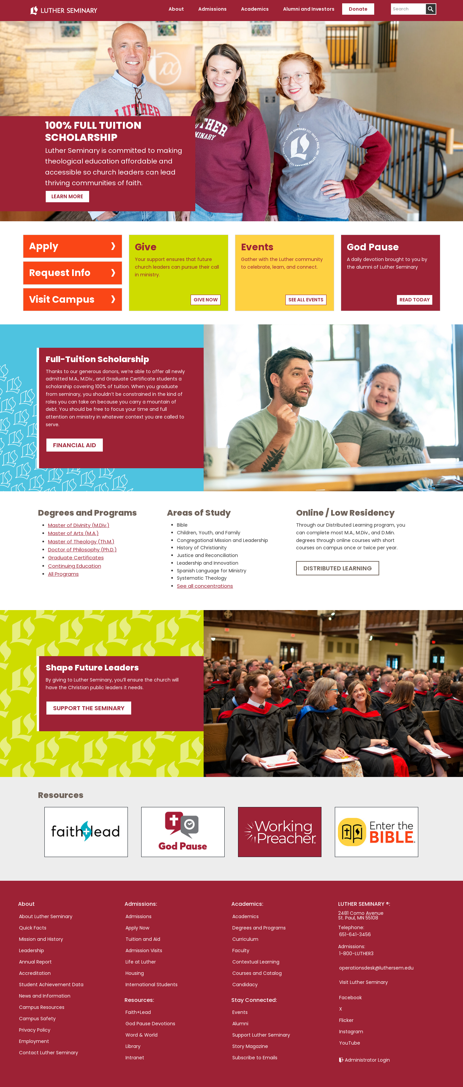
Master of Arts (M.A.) (72, 530)
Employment (34, 1038)
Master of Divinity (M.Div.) (77, 522)
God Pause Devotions (150, 1020)
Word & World (142, 1032)
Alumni (240, 1020)
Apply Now (137, 924)
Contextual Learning (255, 959)
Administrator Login (367, 1057)
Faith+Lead (138, 1009)
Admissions (139, 913)
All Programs (62, 570)
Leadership (31, 947)
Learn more (78, 192)
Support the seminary (89, 705)
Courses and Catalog (257, 970)
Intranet (135, 1054)
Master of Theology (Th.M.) (79, 538)
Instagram (351, 1028)
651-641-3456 (355, 931)
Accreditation (35, 970)
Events (240, 1009)
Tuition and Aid (143, 936)
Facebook (350, 994)
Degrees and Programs (259, 924)
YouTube (349, 1040)
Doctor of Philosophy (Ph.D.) (80, 546)
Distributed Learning (337, 566)
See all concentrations (203, 583)
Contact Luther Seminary (48, 1049)
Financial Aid (74, 442)
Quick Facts (32, 924)
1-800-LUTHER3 (356, 950)
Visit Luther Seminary (363, 979)
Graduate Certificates (73, 554)
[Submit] (430, 9)
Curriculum (245, 936)
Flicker (346, 1017)
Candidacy (245, 981)
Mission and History (41, 936)
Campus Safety (37, 1015)
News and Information (44, 993)
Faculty (240, 947)
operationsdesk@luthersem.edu (376, 965)
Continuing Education (73, 562)
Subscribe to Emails (254, 1054)
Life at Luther (141, 959)
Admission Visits (144, 947)
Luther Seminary (63, 9)
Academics (245, 913)
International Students (152, 981)
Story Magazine (250, 1043)
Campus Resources (41, 1004)
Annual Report (35, 959)
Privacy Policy (34, 1027)
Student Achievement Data (51, 981)
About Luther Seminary (45, 913)
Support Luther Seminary (261, 1032)
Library (133, 1043)
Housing (135, 970)
